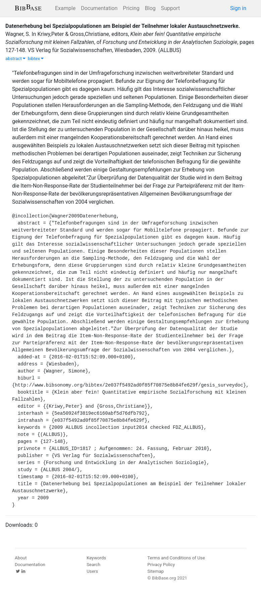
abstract (15, 58)
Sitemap (155, 571)
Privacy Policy (161, 564)
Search (93, 564)
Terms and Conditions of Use (176, 557)
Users (92, 571)
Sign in (238, 8)
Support (170, 8)
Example (65, 8)
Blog (150, 8)
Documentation (99, 8)
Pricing (131, 8)
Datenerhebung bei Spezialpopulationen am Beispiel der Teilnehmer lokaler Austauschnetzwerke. (122, 26)
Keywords (96, 557)
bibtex (36, 58)
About (21, 557)
